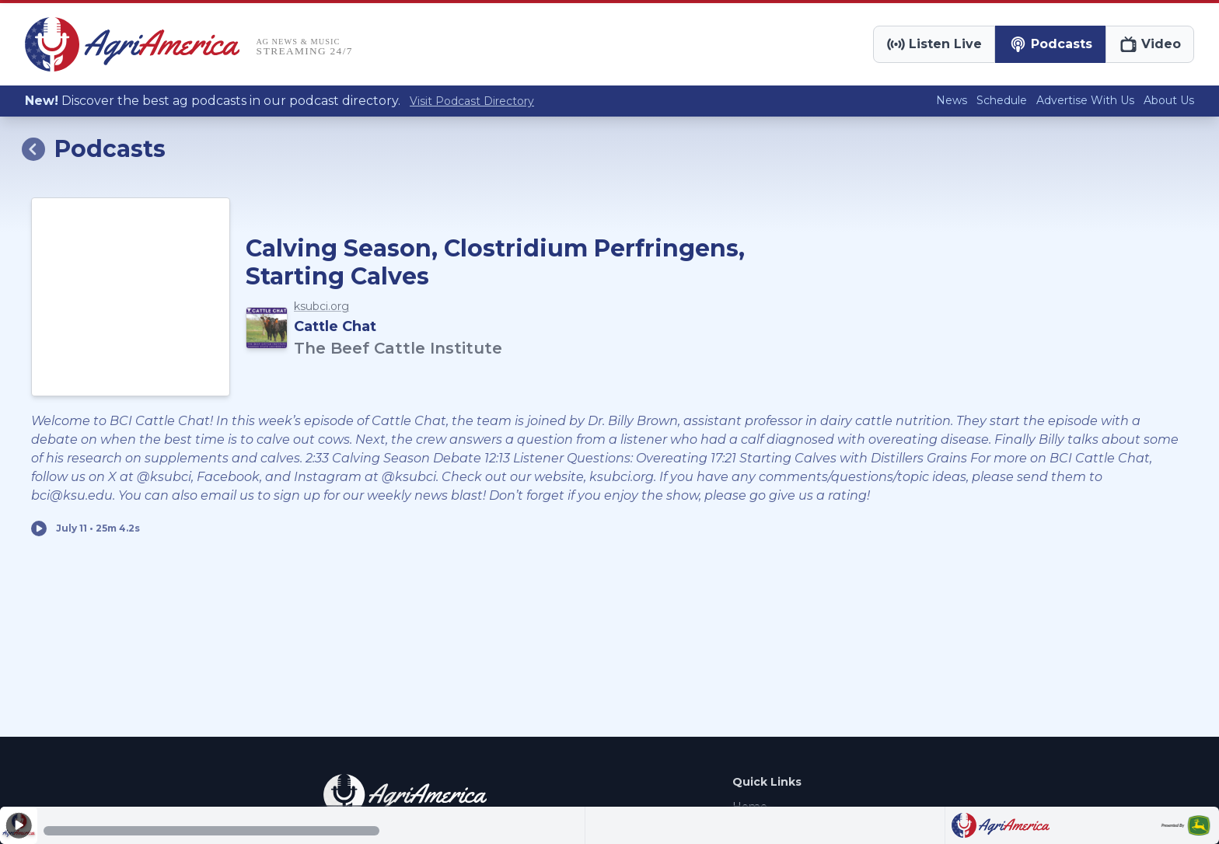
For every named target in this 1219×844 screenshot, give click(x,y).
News (951, 100)
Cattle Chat (335, 326)
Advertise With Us (1085, 100)
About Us (1169, 100)
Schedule (1001, 100)
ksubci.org (321, 306)
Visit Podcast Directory (472, 101)
